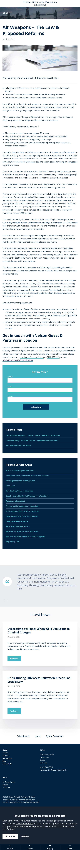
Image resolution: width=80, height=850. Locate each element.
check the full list (24, 823)
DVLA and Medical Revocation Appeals (22, 516)
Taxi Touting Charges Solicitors (19, 491)
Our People (7, 758)
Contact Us (7, 764)
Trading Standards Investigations (20, 480)
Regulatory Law (12, 541)
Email (10, 386)
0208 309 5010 (53, 357)
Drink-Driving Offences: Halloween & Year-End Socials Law (39, 679)
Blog (4, 761)
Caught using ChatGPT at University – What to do (27, 496)
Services (5, 755)
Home (4, 750)
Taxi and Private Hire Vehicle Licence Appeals (25, 536)
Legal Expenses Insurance (17, 521)
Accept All (10, 836)
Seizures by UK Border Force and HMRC (22, 531)
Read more (14, 658)
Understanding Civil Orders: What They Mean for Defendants (32, 440)
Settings (25, 836)
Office (42, 750)
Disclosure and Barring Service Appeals (22, 511)
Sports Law (10, 486)
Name (10, 377)
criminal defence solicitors (32, 357)
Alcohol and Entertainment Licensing (22, 506)
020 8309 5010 (47, 767)
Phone (10, 396)
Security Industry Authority (17, 526)
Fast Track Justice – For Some (18, 445)
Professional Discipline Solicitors (20, 470)
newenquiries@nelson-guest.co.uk (17, 360)
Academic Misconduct (15, 501)
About (5, 753)
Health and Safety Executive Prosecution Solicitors (27, 475)
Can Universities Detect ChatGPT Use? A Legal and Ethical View (33, 435)
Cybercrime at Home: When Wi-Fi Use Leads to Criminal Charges (39, 630)
